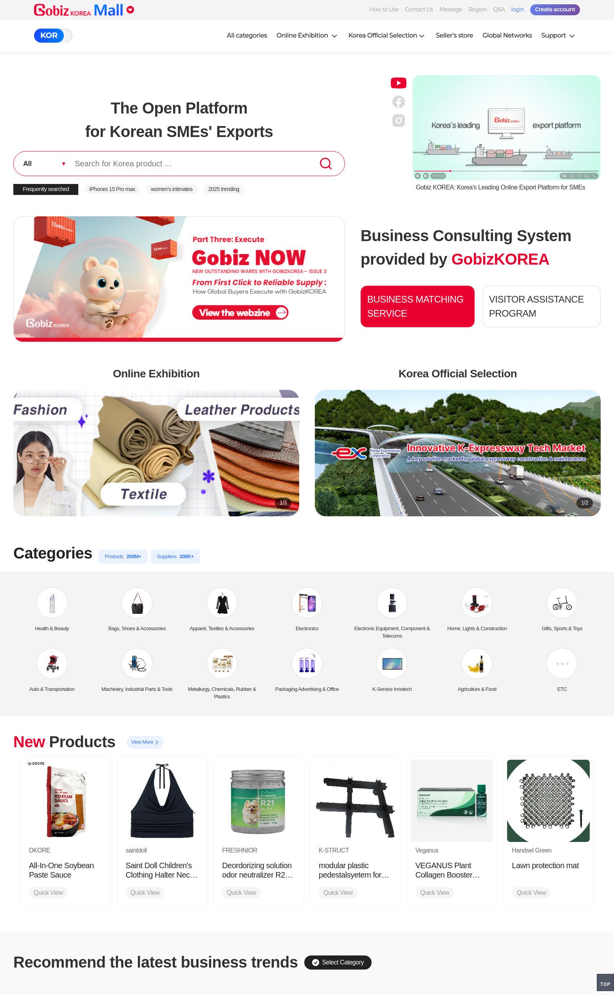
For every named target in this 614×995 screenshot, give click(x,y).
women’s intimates (171, 189)
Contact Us (419, 9)
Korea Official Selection (388, 35)
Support (558, 35)
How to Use (384, 9)
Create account (555, 9)
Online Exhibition (307, 35)
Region (477, 9)
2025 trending (223, 189)
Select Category (338, 962)
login (517, 9)
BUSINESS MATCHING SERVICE (415, 306)
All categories (247, 35)
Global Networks (507, 35)
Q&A (499, 9)
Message (450, 9)
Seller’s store (454, 35)
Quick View (48, 892)
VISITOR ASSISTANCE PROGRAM (536, 306)
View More (145, 742)
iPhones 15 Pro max (112, 189)
